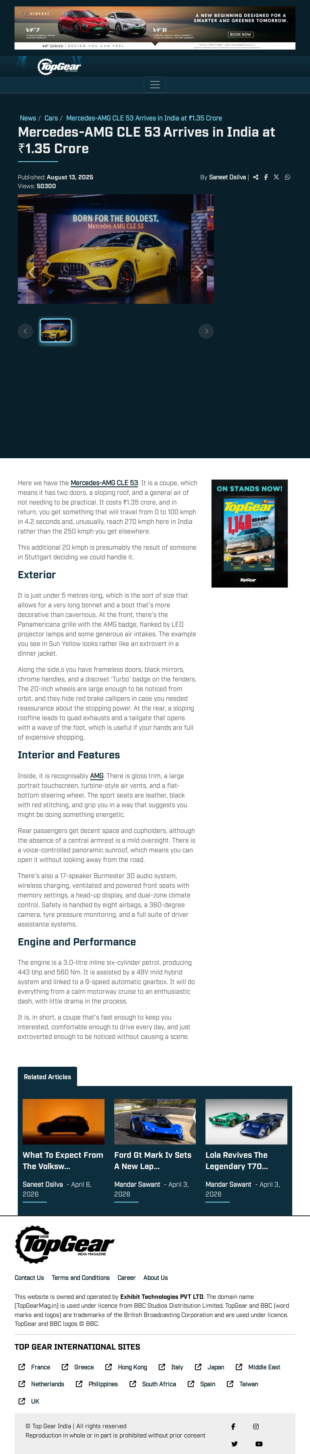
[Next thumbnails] (206, 331)
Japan (209, 1366)
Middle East (258, 1366)
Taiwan (242, 1383)
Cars (51, 118)
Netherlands (41, 1383)
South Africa (153, 1383)
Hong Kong (126, 1366)
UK (29, 1400)
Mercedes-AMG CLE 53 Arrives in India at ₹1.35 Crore (144, 118)
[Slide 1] (56, 330)
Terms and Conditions (81, 1277)
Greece (78, 1366)
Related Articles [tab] (47, 1076)
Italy (171, 1366)
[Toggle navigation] (155, 85)
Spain (201, 1383)
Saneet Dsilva (227, 176)
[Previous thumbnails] (25, 331)
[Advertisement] (253, 327)
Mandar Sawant (137, 1184)
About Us (155, 1277)
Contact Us (29, 1277)
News (28, 118)
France (34, 1366)
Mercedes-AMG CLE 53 (104, 482)
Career (126, 1277)
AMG (96, 775)
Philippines (97, 1383)
